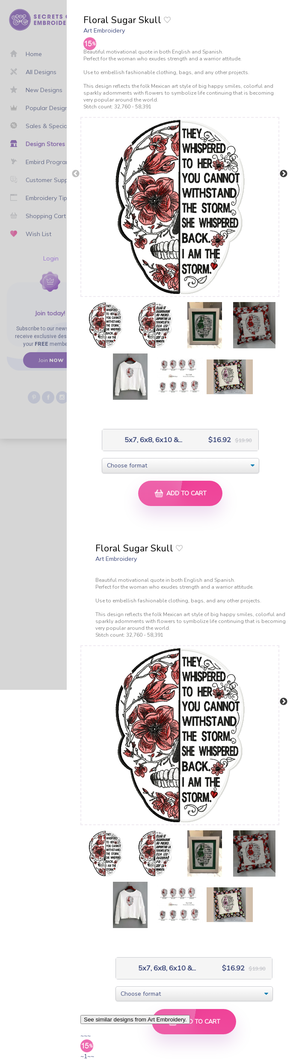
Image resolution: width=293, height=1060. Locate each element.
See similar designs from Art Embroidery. (135, 1019)
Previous (75, 174)
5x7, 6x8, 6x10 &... (144, 440)
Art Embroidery (104, 30)
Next (283, 174)
